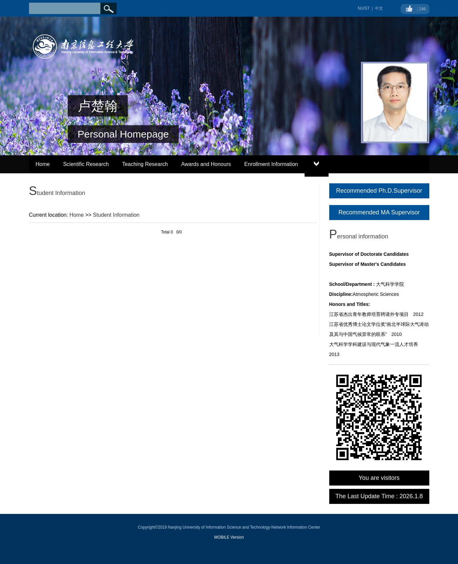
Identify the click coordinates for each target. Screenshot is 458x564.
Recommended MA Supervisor (379, 212)
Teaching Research (145, 164)
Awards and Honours (206, 164)
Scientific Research (86, 164)
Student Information (116, 215)
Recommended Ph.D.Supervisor (379, 190)
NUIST (364, 8)
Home (43, 164)
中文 (379, 8)
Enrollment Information (271, 164)
